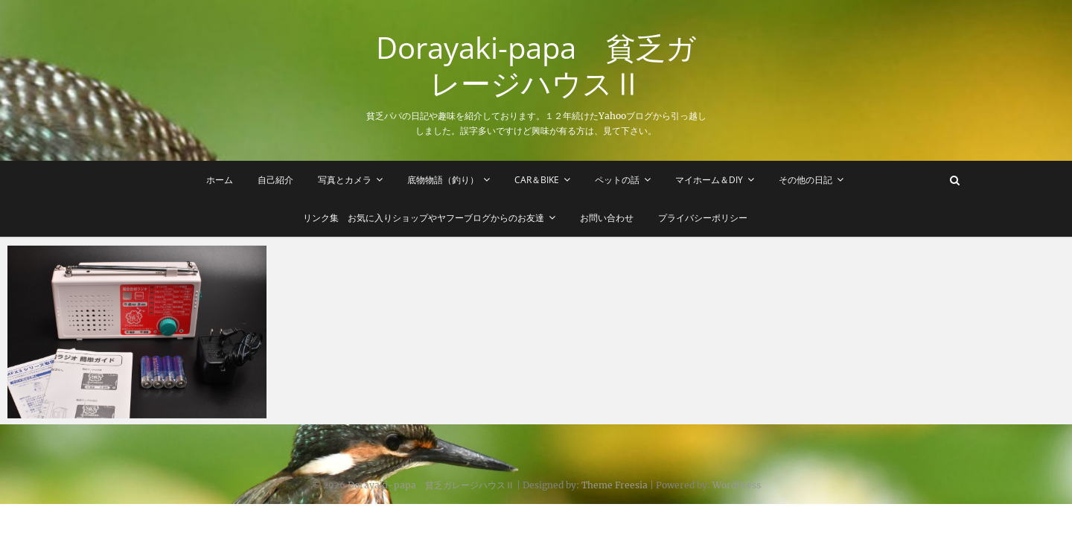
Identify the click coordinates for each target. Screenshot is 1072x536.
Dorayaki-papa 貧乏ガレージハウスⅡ (536, 65)
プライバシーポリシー (702, 217)
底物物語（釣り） (443, 179)
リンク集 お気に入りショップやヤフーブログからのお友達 (423, 217)
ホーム (219, 179)
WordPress (736, 485)
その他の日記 (805, 179)
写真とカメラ (344, 179)
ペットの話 (617, 179)
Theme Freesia (614, 485)
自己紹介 (275, 179)
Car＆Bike (536, 179)
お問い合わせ (607, 217)
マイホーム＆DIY (709, 179)
